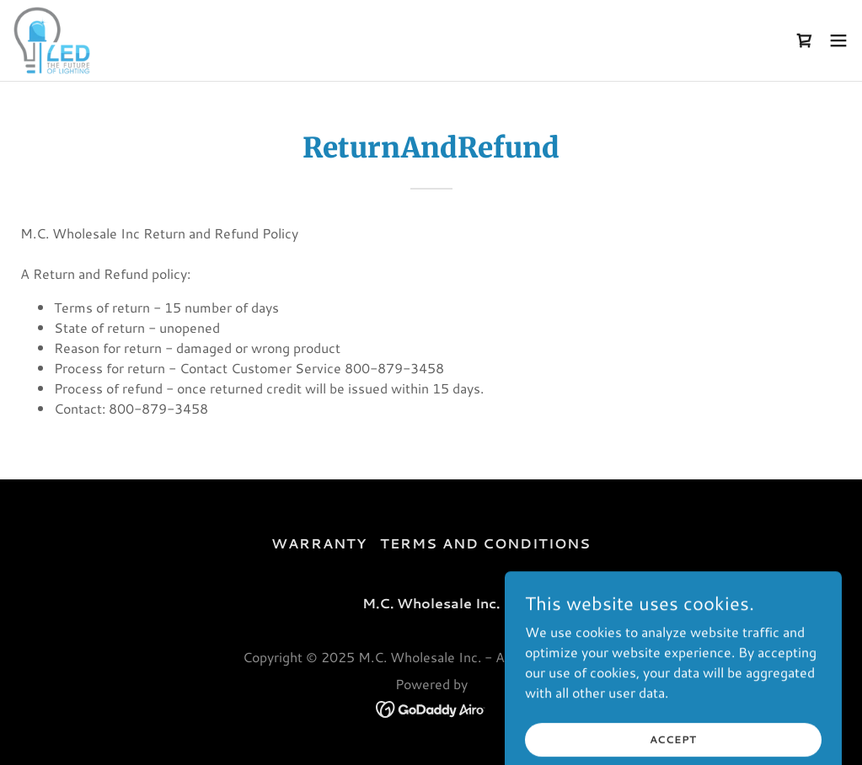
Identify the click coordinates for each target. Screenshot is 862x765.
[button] (838, 40)
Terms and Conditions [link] (485, 543)
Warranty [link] (319, 543)
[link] (51, 40)
